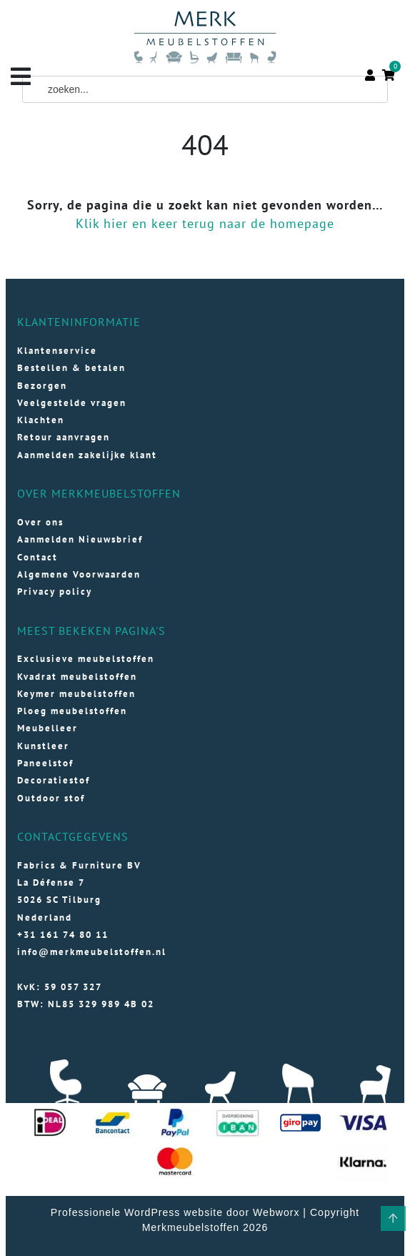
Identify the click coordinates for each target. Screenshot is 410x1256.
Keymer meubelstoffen (76, 694)
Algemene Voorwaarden (79, 574)
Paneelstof (45, 763)
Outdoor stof (51, 798)
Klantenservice (57, 351)
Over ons (40, 522)
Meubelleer (47, 728)
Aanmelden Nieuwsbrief (80, 539)
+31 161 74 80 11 (63, 935)
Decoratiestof (53, 780)
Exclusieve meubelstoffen (85, 659)
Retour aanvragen (63, 437)
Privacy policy (54, 591)
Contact (37, 557)
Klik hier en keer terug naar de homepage (205, 223)
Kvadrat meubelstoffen (77, 677)
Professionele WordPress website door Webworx (175, 1212)
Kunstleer (43, 746)
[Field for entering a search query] (205, 89)
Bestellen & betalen (71, 368)
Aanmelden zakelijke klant (87, 455)
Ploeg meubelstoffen (72, 711)
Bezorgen (42, 386)
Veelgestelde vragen (71, 403)
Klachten (40, 420)
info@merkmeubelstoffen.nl (91, 952)
